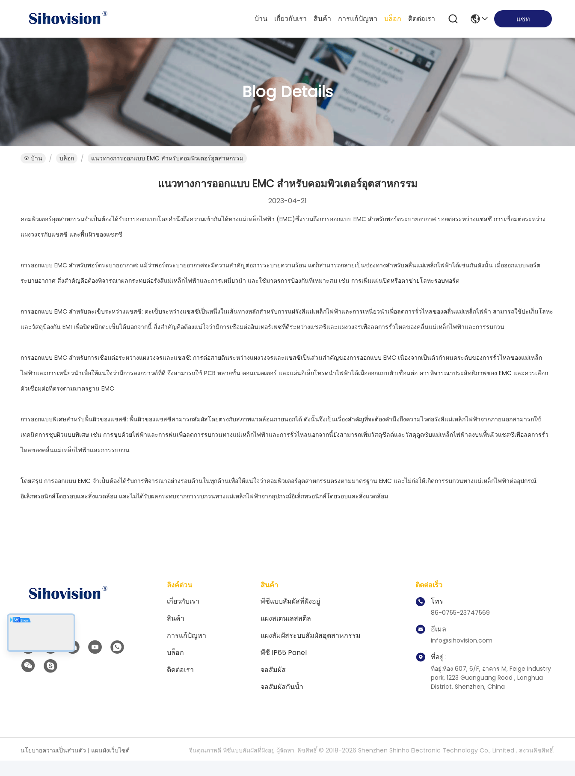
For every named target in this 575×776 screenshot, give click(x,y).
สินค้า (322, 19)
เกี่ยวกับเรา (290, 19)
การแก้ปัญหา (357, 19)
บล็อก (392, 19)
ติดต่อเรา (421, 19)
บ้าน (261, 19)
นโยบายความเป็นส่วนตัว (53, 750)
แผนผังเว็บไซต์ (110, 750)
